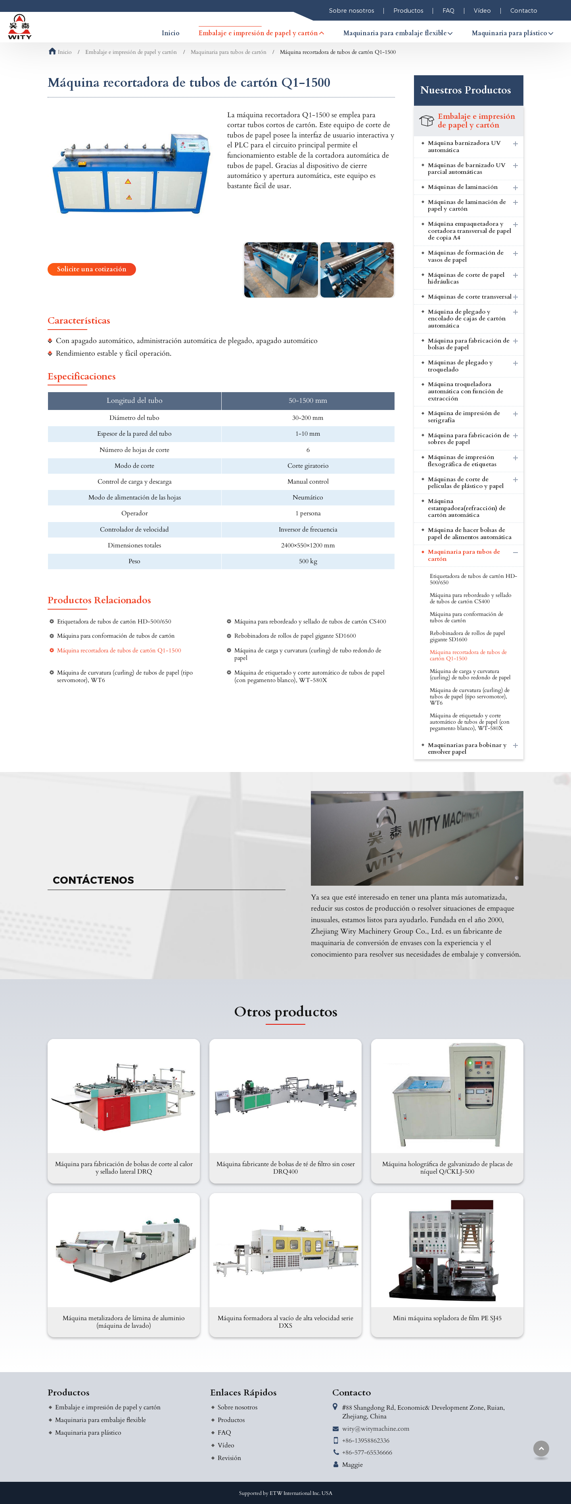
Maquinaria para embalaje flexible (100, 1420)
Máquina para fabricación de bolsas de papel (469, 344)
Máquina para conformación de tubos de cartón (116, 636)
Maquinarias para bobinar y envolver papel (467, 749)
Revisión (229, 1458)
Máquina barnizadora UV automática (464, 146)
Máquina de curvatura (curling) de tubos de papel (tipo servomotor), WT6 (125, 676)
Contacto (523, 10)
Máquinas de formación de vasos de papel (466, 256)
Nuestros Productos (465, 90)
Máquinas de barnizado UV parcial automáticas (467, 169)
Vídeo (482, 10)
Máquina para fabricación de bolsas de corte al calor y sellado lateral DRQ (124, 1168)
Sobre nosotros (351, 10)
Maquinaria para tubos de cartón (228, 52)
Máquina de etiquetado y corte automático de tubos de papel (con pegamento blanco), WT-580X (309, 676)
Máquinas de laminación (463, 187)
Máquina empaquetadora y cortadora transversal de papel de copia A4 (469, 231)
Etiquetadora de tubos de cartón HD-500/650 (114, 622)
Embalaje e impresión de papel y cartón (131, 52)
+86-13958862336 (365, 1440)
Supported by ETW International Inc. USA (285, 1493)
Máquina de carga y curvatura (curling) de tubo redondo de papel (307, 654)
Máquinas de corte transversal (470, 297)
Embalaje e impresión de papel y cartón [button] (258, 33)
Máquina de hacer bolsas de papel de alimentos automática (470, 533)
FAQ (448, 10)
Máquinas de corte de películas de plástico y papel (466, 483)
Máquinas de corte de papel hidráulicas (466, 278)
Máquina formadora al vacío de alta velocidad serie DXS (285, 1322)
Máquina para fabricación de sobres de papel (469, 439)
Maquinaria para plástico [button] (509, 33)
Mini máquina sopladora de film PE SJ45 (447, 1318)
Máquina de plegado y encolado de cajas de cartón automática (467, 319)
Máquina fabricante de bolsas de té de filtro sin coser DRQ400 (286, 1168)
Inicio (171, 33)
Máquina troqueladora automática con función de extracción (465, 391)
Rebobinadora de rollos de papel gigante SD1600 (295, 636)
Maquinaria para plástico (88, 1432)
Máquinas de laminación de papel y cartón (467, 205)
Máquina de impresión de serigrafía (464, 417)
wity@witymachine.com (376, 1428)
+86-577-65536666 (367, 1452)
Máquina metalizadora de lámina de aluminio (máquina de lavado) (124, 1322)
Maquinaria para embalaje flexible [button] (395, 33)
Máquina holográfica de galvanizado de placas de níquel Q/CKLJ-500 (447, 1168)
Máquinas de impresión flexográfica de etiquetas (462, 461)
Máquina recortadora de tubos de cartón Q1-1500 (119, 650)
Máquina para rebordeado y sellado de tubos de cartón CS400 (310, 622)
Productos (408, 10)
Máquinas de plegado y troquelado (460, 366)
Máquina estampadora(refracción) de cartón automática (467, 508)
